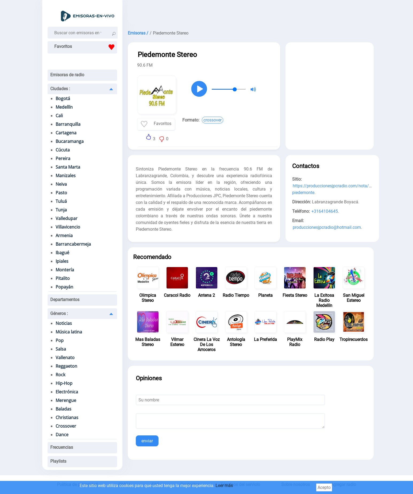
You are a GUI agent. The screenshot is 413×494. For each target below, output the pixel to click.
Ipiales (62, 261)
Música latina (69, 332)
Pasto (61, 193)
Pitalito (63, 278)
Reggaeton (66, 366)
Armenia (64, 235)
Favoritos (85, 47)
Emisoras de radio (67, 74)
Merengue (66, 400)
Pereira (63, 158)
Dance (62, 435)
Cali (59, 116)
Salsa (61, 349)
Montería (65, 270)
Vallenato (65, 357)
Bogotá (63, 98)
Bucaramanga (70, 141)
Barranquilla (68, 124)
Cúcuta (63, 150)
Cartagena (66, 133)
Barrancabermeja (73, 244)
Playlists (58, 461)
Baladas (63, 409)
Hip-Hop (64, 383)
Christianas (67, 417)
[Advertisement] (251, 13)
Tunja (61, 210)
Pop (60, 340)
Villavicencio (68, 227)
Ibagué (62, 253)
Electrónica (67, 392)
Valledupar (67, 218)
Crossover (66, 426)
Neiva (61, 184)
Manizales (66, 175)
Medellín (64, 107)
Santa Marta (68, 167)
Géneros (59, 313)
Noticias (64, 323)
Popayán (64, 287)
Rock (60, 375)
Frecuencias (61, 447)
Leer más (224, 485)
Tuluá (61, 201)
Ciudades (60, 88)
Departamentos (64, 299)
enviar (147, 440)
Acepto (324, 487)
